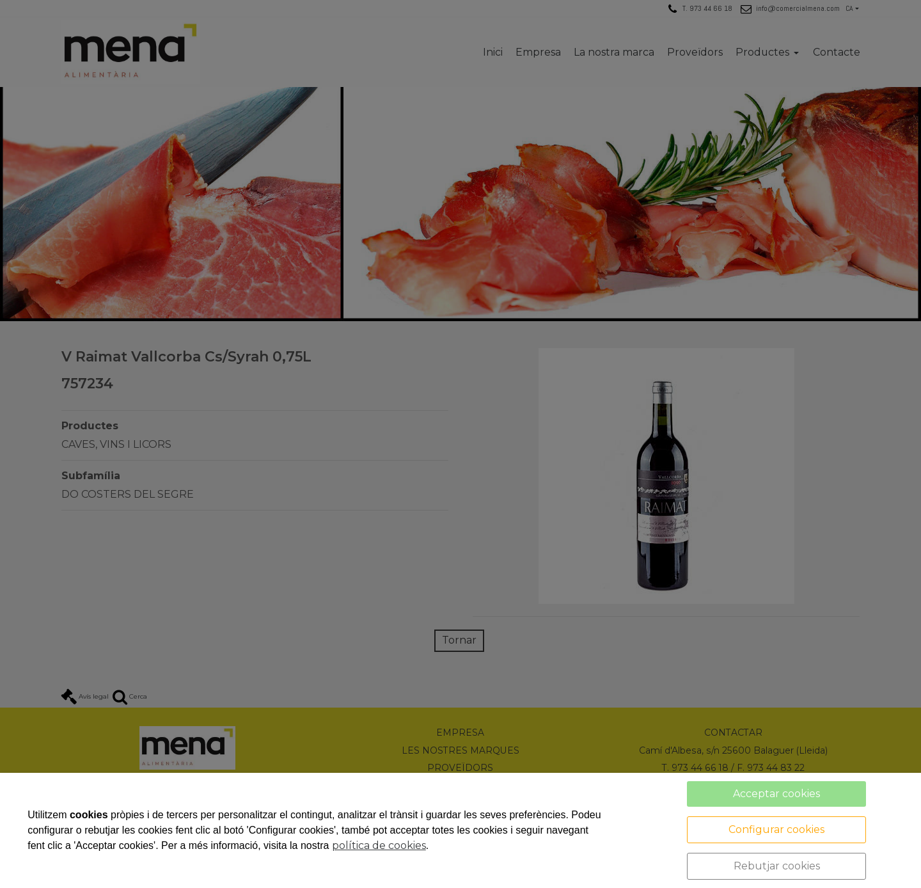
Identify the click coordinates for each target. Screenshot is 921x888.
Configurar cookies (776, 829)
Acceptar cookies (776, 794)
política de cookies (379, 845)
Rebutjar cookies (777, 866)
